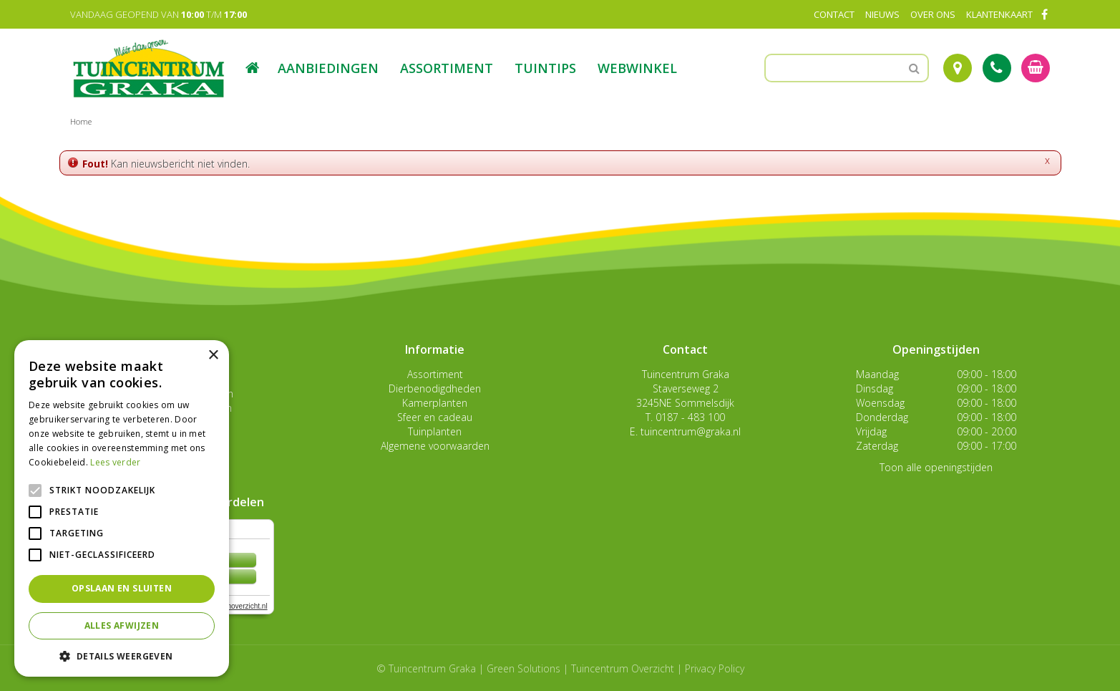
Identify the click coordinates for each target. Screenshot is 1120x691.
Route (957, 68)
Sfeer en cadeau (434, 417)
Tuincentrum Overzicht (622, 668)
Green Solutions (523, 668)
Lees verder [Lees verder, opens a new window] (115, 462)
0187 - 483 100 (690, 417)
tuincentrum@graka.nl (691, 431)
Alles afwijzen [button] (122, 625)
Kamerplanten (434, 403)
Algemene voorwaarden (435, 446)
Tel (997, 68)
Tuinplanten (435, 431)
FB (1045, 14)
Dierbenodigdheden (435, 388)
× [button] (213, 355)
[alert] (121, 508)
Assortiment (435, 374)
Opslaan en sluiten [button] (122, 588)
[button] (122, 655)
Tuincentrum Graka (685, 374)
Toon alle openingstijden (936, 467)
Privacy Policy (714, 668)
